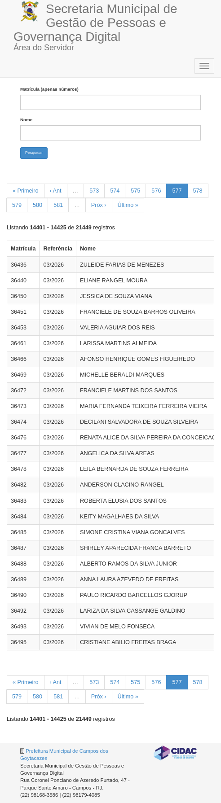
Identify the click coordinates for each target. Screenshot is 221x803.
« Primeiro (26, 191)
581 (58, 205)
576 (156, 191)
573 (94, 191)
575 (135, 191)
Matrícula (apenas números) (49, 89)
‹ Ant (56, 191)
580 (37, 205)
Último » (128, 205)
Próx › (98, 205)
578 (198, 191)
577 (176, 191)
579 (17, 205)
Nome (26, 119)
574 (114, 191)
